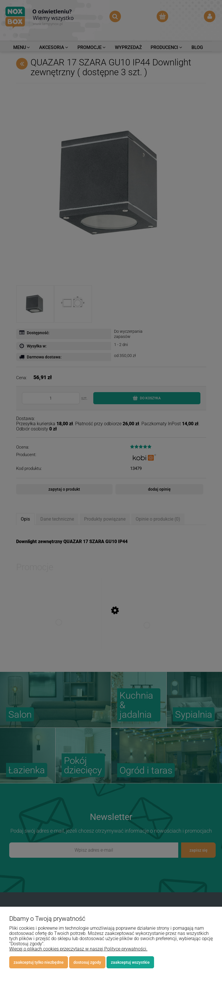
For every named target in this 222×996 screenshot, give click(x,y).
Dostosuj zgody (87, 962)
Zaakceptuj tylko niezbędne (39, 962)
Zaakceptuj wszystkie (130, 962)
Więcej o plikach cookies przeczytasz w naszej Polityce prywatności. (78, 949)
